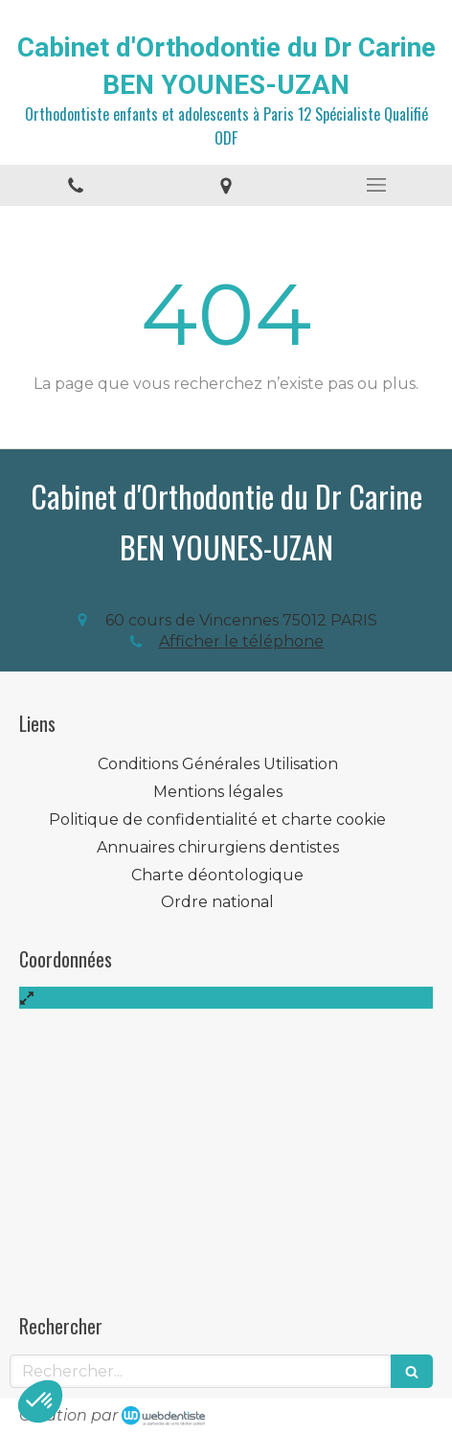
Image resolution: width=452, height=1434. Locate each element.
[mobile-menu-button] (377, 185)
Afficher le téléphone (241, 641)
